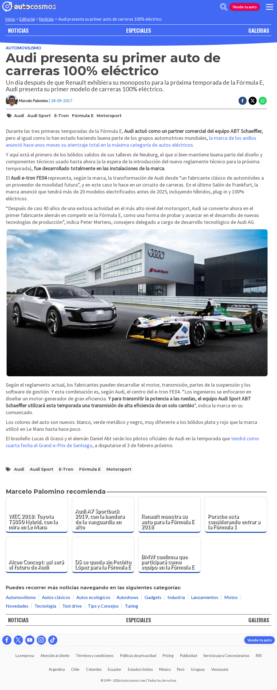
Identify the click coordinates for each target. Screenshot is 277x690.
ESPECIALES (138, 30)
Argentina (57, 669)
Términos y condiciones (95, 655)
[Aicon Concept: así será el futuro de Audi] (37, 555)
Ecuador (114, 669)
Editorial (27, 19)
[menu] (269, 7)
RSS (259, 655)
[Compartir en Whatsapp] (263, 101)
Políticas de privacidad (138, 655)
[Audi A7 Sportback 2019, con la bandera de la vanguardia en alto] (103, 515)
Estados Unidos (140, 669)
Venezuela (219, 669)
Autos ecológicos (93, 597)
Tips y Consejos (103, 605)
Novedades (17, 605)
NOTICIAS (18, 30)
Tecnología (45, 605)
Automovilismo (23, 47)
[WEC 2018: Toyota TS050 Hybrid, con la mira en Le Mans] (37, 515)
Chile (75, 669)
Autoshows (127, 597)
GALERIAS (258, 30)
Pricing (168, 655)
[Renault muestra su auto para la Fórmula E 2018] (169, 515)
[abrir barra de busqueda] (223, 6)
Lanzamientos (204, 597)
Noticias (46, 19)
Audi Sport (39, 115)
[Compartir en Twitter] (253, 101)
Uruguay (198, 669)
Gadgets (153, 597)
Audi (19, 115)
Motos (231, 597)
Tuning (131, 605)
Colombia (94, 669)
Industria (176, 597)
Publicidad (188, 655)
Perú (180, 669)
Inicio (10, 19)
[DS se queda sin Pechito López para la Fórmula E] (103, 555)
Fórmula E (82, 115)
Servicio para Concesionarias (226, 655)
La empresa (24, 655)
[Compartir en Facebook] (243, 101)
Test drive (72, 605)
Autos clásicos (56, 597)
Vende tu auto (245, 7)
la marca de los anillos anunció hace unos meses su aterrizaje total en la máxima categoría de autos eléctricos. (131, 141)
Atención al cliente (54, 655)
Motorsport (109, 115)
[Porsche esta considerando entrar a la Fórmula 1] (236, 515)
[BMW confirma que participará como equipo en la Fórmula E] (169, 555)
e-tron (61, 115)
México (165, 669)
